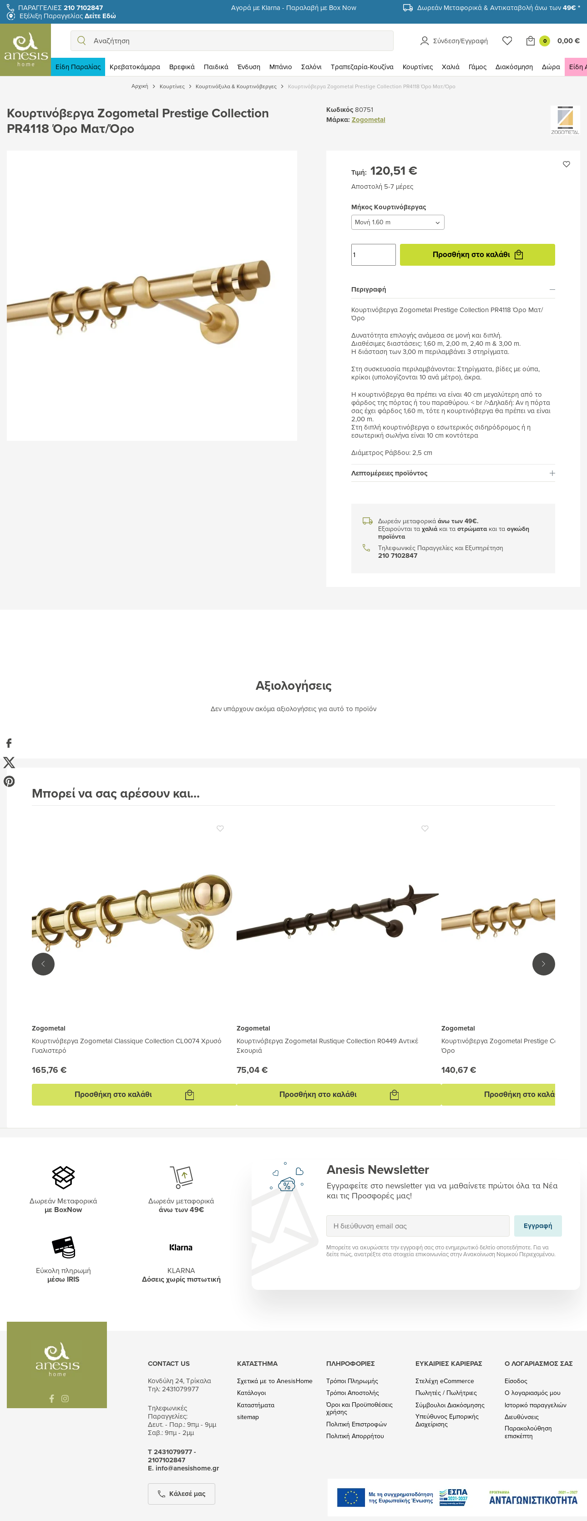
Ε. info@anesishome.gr (183, 1468)
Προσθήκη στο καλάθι (478, 254)
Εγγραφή (538, 1226)
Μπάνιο (280, 66)
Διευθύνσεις (522, 1417)
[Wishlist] (507, 41)
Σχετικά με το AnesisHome (275, 1381)
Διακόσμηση (514, 66)
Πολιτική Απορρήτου (355, 1436)
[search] (81, 40)
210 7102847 (397, 556)
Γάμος (477, 66)
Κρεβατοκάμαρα (135, 66)
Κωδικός (339, 110)
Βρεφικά (182, 66)
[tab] (453, 289)
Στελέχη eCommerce (444, 1381)
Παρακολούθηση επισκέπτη (528, 1432)
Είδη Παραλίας (78, 66)
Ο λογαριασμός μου (533, 1393)
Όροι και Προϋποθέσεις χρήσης (359, 1408)
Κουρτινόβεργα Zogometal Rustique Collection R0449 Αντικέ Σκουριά (327, 1045)
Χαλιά (451, 66)
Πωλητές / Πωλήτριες (446, 1393)
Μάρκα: (338, 120)
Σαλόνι (311, 66)
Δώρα (551, 66)
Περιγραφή (453, 289)
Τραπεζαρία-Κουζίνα (362, 66)
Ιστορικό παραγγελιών (536, 1405)
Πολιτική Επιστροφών (356, 1424)
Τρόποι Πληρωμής (352, 1381)
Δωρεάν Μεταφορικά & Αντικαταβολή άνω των (498, 7)
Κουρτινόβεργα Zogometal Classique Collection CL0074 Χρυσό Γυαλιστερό (127, 1045)
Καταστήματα (255, 1405)
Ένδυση (249, 66)
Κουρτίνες (418, 66)
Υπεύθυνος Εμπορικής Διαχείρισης (447, 1420)
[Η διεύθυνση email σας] (418, 1226)
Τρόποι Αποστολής (352, 1393)
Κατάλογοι (251, 1393)
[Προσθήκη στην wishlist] (566, 164)
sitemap (248, 1417)
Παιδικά (216, 66)
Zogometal (368, 120)
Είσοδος (516, 1381)
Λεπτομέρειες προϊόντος (453, 473)
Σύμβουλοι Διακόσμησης (450, 1405)
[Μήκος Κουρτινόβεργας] (398, 222)
